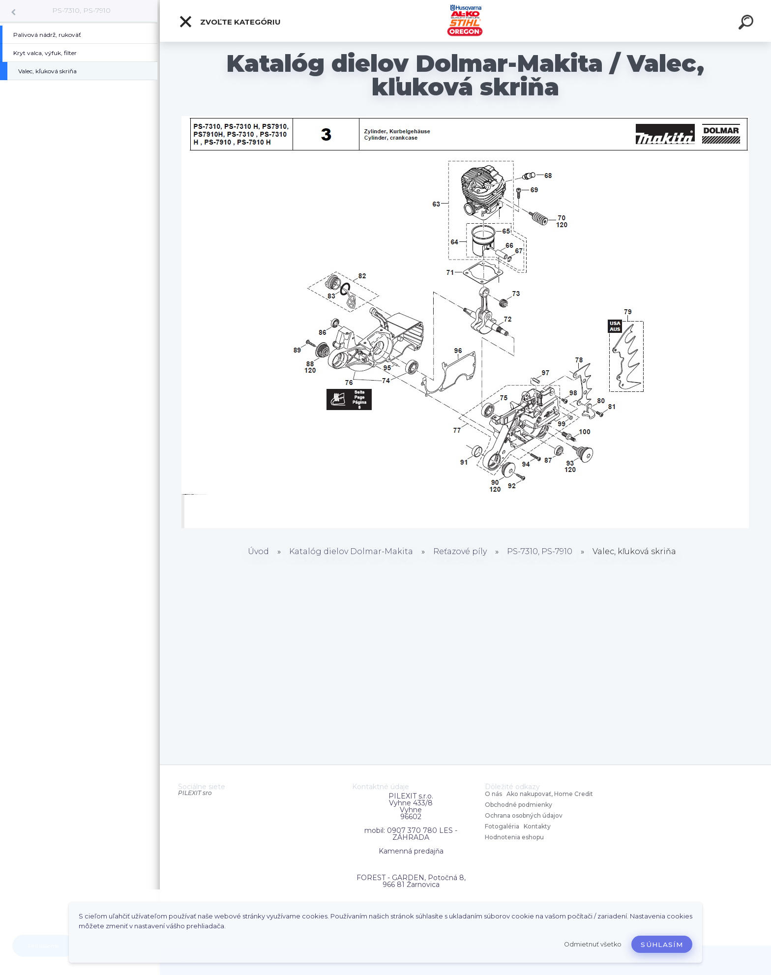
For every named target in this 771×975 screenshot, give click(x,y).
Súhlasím (662, 944)
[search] (747, 23)
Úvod (258, 551)
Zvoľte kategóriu (229, 22)
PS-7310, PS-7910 (81, 10)
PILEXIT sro (195, 793)
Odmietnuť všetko (593, 944)
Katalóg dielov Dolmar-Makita (351, 551)
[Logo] (465, 21)
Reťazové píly (460, 551)
